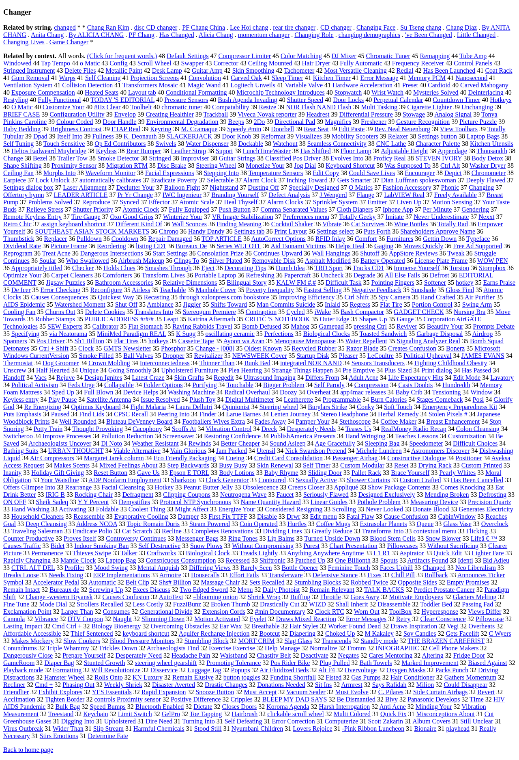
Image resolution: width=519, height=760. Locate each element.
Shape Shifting (22, 165)
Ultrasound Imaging (270, 377)
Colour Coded (74, 121)
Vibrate (331, 224)
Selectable (220, 180)
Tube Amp (473, 55)
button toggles (241, 677)
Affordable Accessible (32, 633)
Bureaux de (64, 589)
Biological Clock (208, 553)
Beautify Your (445, 326)
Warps (67, 77)
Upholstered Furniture (190, 370)
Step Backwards (188, 465)
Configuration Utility (77, 114)
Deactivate (314, 655)
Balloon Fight (182, 187)
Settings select (335, 231)
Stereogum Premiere (209, 311)
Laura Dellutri (194, 406)
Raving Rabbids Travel (202, 326)
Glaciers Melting (474, 596)
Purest (311, 545)
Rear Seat (316, 129)
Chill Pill (403, 575)
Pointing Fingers (392, 282)
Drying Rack (435, 465)
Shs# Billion (175, 582)
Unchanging (477, 107)
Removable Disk (273, 260)
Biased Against (487, 662)
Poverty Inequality (270, 289)
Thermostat (18, 362)
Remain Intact (21, 589)
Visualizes (308, 136)
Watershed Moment (79, 304)
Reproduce (96, 202)
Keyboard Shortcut (350, 165)
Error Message (379, 77)
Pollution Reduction (127, 436)
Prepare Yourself (84, 655)
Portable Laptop (215, 275)
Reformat (273, 136)
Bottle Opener (300, 567)
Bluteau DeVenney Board (139, 421)
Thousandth (491, 150)
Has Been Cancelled (477, 479)
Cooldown (125, 238)
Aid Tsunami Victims (298, 246)
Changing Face (375, 27)
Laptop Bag (120, 560)
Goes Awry (365, 596)
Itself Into (70, 136)
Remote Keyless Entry (32, 216)
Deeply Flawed (485, 180)
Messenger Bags (197, 538)
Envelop (125, 114)
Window (481, 392)
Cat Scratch (137, 531)
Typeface (478, 238)
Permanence (47, 553)
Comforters (117, 275)
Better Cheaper (240, 443)
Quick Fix (393, 713)
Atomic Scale (196, 202)
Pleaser (348, 355)
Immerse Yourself (417, 267)
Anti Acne (392, 706)
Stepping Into (221, 172)
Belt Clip (137, 582)
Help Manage (282, 648)
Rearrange (78, 487)
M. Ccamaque (199, 129)
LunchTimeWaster (267, 150)
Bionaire (425, 728)
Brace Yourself (410, 472)
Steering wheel (279, 406)
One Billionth (353, 560)
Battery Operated (382, 260)
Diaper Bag (59, 662)
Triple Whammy (67, 648)
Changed (434, 567)
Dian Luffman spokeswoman (418, 180)
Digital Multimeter (249, 399)
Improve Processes (67, 436)
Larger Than (77, 611)
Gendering (475, 209)
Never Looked (384, 509)
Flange (366, 194)
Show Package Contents (399, 487)
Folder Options (163, 384)
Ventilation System (27, 85)
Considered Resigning (294, 509)
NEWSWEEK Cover (259, 355)
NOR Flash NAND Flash (318, 107)
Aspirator (411, 553)
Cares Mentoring (390, 655)
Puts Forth (377, 231)
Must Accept (260, 692)
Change (13, 158)
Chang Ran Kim (108, 27)
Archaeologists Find (173, 648)
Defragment (137, 494)
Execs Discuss (151, 589)
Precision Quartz (489, 501)
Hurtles (297, 523)
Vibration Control (228, 428)
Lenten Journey (290, 414)
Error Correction (293, 721)
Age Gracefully (335, 443)
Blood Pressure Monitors (142, 640)
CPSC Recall (131, 414)
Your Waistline (60, 479)
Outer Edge (334, 319)
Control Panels (473, 63)
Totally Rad (453, 224)
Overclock (494, 523)
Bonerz (455, 348)
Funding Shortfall (293, 677)
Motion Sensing (451, 202)
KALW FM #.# (296, 282)
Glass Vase (457, 523)
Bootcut (269, 633)
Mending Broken (447, 494)
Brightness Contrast (76, 129)
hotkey (465, 282)
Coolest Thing (147, 509)
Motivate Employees (416, 596)
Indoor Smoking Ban (101, 545)
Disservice (164, 670)
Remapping (435, 55)
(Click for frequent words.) (122, 55)
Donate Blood (431, 509)
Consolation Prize (220, 253)
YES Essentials (111, 692)
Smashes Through (168, 267)
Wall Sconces (189, 224)
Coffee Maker (398, 421)
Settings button (437, 136)
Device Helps (141, 392)
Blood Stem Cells (393, 538)
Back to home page (28, 749)
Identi (465, 560)
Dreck (269, 428)
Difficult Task (344, 282)
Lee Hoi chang (249, 27)
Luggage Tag (204, 670)
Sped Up (63, 392)
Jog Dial (305, 165)
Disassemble (393, 604)
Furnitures (399, 238)
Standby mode (379, 640)
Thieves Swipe (92, 553)
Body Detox (487, 158)
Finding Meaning (239, 224)
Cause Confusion (406, 516)
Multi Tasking (379, 107)
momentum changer (264, 34)
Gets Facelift (462, 633)
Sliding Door (325, 472)
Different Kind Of (139, 224)
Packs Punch (451, 670)
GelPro (171, 713)
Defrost (439, 275)
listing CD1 (151, 246)
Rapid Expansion (164, 692)
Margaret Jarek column (114, 458)
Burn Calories (389, 399)
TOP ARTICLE (222, 238)
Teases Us (358, 428)
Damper (188, 516)
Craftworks (161, 553)
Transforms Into (382, 531)
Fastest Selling (323, 289)
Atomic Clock (140, 209)
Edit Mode (466, 377)
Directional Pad (295, 121)
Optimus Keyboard (95, 406)
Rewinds (200, 443)
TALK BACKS (384, 589)
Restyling (15, 99)
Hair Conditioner (412, 677)
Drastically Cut (279, 604)
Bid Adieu (496, 560)
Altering (432, 655)
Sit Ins (323, 684)
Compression (371, 384)
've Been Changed (428, 34)
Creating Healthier (170, 114)
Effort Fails (244, 575)
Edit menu (323, 516)
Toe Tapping (206, 713)
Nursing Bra (470, 311)
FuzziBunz (187, 604)
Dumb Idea (290, 267)
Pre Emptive (359, 370)
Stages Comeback (439, 399)
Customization (467, 436)
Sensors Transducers (378, 362)
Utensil (266, 450)
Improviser (195, 158)
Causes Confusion (125, 596)
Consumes (116, 611)
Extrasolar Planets (383, 523)
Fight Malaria (148, 406)
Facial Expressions (169, 172)
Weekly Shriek (123, 684)
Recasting (156, 297)
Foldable (107, 509)
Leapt (170, 319)
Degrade (364, 275)
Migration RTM (127, 165)
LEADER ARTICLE (81, 194)
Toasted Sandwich (383, 333)
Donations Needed (281, 684)
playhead (458, 728)
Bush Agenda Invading (247, 99)
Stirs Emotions (59, 735)
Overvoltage (361, 670)
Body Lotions (237, 472)
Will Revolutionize (116, 670)
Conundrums (20, 648)
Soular (47, 260)
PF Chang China (203, 27)
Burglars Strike (327, 406)
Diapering (302, 633)
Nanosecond (471, 77)
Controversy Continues (136, 538)
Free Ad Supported (477, 246)
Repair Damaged (170, 238)
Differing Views (210, 567)
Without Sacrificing (452, 545)
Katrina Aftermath (211, 319)
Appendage (452, 150)
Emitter (377, 202)
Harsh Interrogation (344, 706)
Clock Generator (227, 479)
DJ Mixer (344, 55)
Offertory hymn (23, 194)
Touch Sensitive (64, 143)
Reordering (111, 246)
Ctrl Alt (450, 165)
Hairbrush (244, 713)
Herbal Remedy (398, 414)
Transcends (336, 640)
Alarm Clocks (285, 202)
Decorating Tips (245, 267)
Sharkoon (183, 479)
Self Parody (329, 384)
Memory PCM (427, 77)
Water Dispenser (207, 143)
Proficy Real (389, 158)
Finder (208, 414)
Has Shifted (315, 150)
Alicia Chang (216, 34)
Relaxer (398, 136)
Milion (425, 684)
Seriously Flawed (326, 494)
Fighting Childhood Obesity (450, 362)
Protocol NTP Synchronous (195, 501)
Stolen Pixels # (448, 414)
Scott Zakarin (385, 721)
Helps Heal (350, 246)
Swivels (166, 143)
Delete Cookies (105, 311)
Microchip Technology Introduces (281, 92)
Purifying (204, 384)
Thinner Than (216, 362)
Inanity (12, 472)
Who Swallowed (87, 260)
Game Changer (68, 42)
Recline (172, 531)
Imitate (395, 216)
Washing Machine (191, 392)
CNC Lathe (391, 143)
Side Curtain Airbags (440, 692)
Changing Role (313, 34)
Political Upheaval (427, 355)
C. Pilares (390, 692)
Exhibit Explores (60, 692)
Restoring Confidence (232, 436)
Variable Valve (304, 85)
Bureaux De (191, 246)
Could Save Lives (372, 172)
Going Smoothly (129, 370)
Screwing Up (106, 589)
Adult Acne (363, 377)
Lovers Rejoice (312, 728)
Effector (159, 202)
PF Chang (141, 34)
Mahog (300, 326)
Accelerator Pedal (56, 582)
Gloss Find (460, 289)
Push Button (235, 209)
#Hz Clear (107, 107)
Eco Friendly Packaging (185, 458)
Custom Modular (362, 465)
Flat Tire (391, 304)
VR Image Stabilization (242, 216)
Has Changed (176, 34)
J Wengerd (333, 194)
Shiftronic (272, 560)
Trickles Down (118, 648)
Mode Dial (53, 604)
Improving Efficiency (307, 297)
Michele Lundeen (378, 450)
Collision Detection (87, 85)
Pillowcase (490, 618)
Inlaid (332, 304)
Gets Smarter (354, 180)
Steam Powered (209, 523)
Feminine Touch (349, 567)
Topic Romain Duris (153, 523)
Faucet (285, 494)
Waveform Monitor (110, 172)
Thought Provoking (97, 428)
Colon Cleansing (478, 428)
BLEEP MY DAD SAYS (294, 699)
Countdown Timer (456, 99)
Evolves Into (346, 158)
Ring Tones (243, 538)
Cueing (235, 458)
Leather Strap (188, 150)
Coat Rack (498, 70)
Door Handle (119, 121)
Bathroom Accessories (124, 282)
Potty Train (48, 428)
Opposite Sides (417, 582)
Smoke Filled (96, 355)
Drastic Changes (226, 684)
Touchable (240, 384)
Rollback (436, 575)
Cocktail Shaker (292, 224)
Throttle (330, 596)
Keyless (106, 150)
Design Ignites (103, 377)
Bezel (40, 158)
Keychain (95, 713)
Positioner (469, 458)
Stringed (160, 158)
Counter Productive (28, 538)
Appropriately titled (36, 267)
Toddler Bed (436, 604)
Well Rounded (78, 421)
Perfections (279, 333)
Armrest (351, 684)
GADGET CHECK (419, 311)
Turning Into (198, 721)
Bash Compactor (362, 311)
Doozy (288, 392)
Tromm (356, 648)
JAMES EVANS (482, 355)
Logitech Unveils (252, 85)
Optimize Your (22, 275)
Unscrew (14, 370)
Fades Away (270, 421)
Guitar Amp (207, 70)
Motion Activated (217, 618)
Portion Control (432, 304)
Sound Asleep (287, 443)
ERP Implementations (121, 575)
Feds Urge (81, 384)
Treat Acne (56, 253)
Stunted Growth (104, 662)
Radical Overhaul (247, 392)
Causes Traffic (22, 545)
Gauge (405, 319)
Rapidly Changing (27, 560)
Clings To (186, 260)
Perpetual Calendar (398, 99)
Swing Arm (477, 304)
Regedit (224, 377)
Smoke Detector (118, 158)
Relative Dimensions (190, 282)
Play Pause (63, 399)
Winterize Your (182, 216)
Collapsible (119, 384)
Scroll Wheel (154, 63)
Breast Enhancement (453, 421)
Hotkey (164, 487)
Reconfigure (106, 289)
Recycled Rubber (314, 348)
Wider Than (68, 728)
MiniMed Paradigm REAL (131, 333)
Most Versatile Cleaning (355, 70)
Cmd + (44, 684)
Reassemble (88, 516)
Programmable (342, 399)
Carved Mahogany (484, 85)
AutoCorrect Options (278, 238)
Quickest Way (116, 297)
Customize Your (63, 107)
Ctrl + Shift (54, 348)
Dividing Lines (282, 531)
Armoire (170, 575)
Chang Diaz (461, 27)
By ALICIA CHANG (96, 34)
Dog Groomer (61, 362)
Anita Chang (47, 34)
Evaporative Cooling (141, 516)
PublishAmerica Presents (302, 436)
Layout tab (142, 92)
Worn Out (367, 611)
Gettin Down (440, 238)
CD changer (336, 27)
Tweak (455, 253)
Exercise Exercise (232, 648)
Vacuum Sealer (305, 692)
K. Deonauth (140, 136)
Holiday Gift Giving (57, 472)
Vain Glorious (188, 450)
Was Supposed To (407, 165)
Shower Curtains (368, 479)
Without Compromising (263, 545)
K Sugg (185, 333)
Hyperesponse (439, 611)
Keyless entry (21, 399)
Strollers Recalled (100, 604)
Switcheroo (18, 436)
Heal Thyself (241, 202)
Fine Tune (16, 604)
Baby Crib (409, 392)
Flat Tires (126, 341)
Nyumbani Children (257, 728)
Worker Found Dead (354, 626)
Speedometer (426, 443)
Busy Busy (233, 465)
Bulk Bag (67, 706)
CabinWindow (457, 516)
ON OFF (14, 501)
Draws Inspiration (413, 626)
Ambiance (160, 304)
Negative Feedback (376, 289)
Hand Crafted (437, 297)
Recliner (14, 684)
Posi (478, 399)
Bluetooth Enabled (159, 706)
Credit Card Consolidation (288, 458)
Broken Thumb (230, 604)
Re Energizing (43, 406)
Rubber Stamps (55, 319)
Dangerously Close (28, 655)
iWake (323, 311)
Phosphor (173, 348)
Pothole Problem (379, 501)
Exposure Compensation (43, 92)
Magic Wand (204, 85)
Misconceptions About (445, 713)
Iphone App (398, 209)
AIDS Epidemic (24, 304)
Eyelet (258, 618)
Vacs (40, 377)
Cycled (295, 311)
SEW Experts (64, 326)
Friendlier (16, 692)
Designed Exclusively (386, 494)
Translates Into (154, 311)
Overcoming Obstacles (180, 626)
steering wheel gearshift (166, 662)
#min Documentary (280, 611)
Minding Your (434, 706)
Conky (365, 406)
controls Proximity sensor (127, 699)
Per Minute (437, 209)
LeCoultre (380, 355)
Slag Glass (298, 640)
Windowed (17, 63)
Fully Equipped (189, 209)
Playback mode (23, 670)
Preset (410, 85)
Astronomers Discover (440, 450)
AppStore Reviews (413, 253)
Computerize (341, 721)
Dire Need (159, 721)
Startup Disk (312, 355)
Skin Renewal (275, 465)
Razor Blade (362, 348)
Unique (89, 370)
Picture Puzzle (478, 121)
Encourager (420, 172)
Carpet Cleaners (72, 275)
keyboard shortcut (145, 633)
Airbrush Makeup (141, 260)
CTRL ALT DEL (33, 567)
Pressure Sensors (186, 99)
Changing (481, 187)
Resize (268, 107)
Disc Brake (172, 165)
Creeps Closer (306, 487)
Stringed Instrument (29, 70)
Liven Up (409, 202)
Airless (141, 289)
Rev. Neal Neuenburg (402, 129)
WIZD (317, 604)
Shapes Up (373, 319)
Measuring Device (434, 501)
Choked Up (340, 633)
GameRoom (18, 662)
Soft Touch (398, 406)
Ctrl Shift (357, 297)
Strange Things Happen (302, 370)
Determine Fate (108, 735)
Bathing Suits (21, 450)
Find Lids (91, 414)
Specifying (25, 333)
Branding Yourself (235, 194)
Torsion (459, 267)
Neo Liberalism (475, 567)
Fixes (374, 575)
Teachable (173, 289)
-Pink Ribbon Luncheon (373, 728)
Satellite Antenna (108, 399)
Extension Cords (223, 611)
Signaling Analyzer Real (428, 341)
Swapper (192, 63)
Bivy (391, 699)
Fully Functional (59, 99)
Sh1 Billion (89, 341)
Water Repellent (366, 341)
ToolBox (400, 611)
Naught (122, 618)
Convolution (205, 77)
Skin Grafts (189, 377)
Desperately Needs (311, 428)
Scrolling (344, 509)
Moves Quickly (423, 246)
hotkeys (158, 341)
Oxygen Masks (405, 670)
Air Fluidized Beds (284, 670)
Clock (86, 348)
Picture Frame (69, 246)
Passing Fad (477, 604)
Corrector (225, 63)
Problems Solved (50, 202)
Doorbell (282, 129)
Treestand (61, 713)
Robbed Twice (369, 582)
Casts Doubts (415, 384)
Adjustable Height (404, 150)
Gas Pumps (365, 677)
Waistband (233, 655)
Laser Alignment (85, 187)
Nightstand (224, 187)
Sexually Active (316, 479)
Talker (129, 553)
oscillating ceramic (229, 333)
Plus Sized (398, 370)
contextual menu (434, 531)
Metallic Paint (123, 70)
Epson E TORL (189, 472)
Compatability (230, 107)
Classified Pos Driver (293, 158)
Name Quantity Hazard (270, 501)
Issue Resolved (160, 399)
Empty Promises (468, 582)
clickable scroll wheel (295, 713)
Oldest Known (263, 348)
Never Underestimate (441, 216)
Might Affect (191, 509)
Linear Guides (329, 501)
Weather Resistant (155, 443)
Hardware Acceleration (362, 85)
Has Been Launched (449, 70)
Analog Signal (453, 114)
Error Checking (61, 289)
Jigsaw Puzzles (65, 282)
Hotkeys (500, 99)
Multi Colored (352, 713)
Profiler (74, 567)
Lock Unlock (53, 180)
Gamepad (331, 326)
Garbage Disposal (439, 333)
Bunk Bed (257, 362)
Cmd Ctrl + (66, 626)
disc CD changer (156, 27)
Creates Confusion (412, 348)
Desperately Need (139, 655)
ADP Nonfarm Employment (124, 479)
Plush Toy (203, 399)
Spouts (389, 560)
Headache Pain (191, 655)
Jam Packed (231, 450)
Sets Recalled (267, 582)
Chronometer (489, 172)
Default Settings (188, 55)
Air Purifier (480, 297)
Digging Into (77, 721)
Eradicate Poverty (174, 180)
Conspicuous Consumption (181, 560)
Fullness (103, 136)
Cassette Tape (196, 341)
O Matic (22, 107)
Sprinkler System (335, 202)
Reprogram (17, 253)
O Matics (361, 187)
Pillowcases (402, 545)
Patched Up (310, 560)
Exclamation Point (27, 611)
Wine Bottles (411, 224)
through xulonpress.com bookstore (224, 297)
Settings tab (249, 231)
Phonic (450, 187)
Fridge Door (469, 655)
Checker (83, 267)
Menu (245, 589)
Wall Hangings (331, 253)
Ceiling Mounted (270, 63)
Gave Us (148, 472)
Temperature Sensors (276, 172)
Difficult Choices (475, 443)
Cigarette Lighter (429, 107)
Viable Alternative (137, 450)
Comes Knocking (463, 487)
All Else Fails (402, 275)
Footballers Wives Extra (213, 421)
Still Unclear (476, 721)
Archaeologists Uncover (59, 443)
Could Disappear (465, 684)
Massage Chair (220, 582)
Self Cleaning (103, 77)
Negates (348, 655)
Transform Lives (163, 275)
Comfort (366, 238)
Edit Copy (326, 172)
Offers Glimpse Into (29, 487)
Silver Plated (225, 260)
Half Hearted (53, 370)
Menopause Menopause (305, 341)
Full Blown (98, 392)
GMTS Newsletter (127, 348)
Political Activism (34, 384)
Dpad (40, 136)
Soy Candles (419, 633)
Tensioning (446, 392)
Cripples (242, 699)
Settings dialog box (28, 187)
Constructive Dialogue (416, 458)
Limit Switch (135, 713)
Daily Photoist (281, 589)
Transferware (285, 575)
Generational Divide (165, 611)
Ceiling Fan (18, 172)
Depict (453, 172)
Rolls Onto (108, 677)
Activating (72, 509)
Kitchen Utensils (491, 143)
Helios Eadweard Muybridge (48, 150)
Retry (403, 618)
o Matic (90, 63)
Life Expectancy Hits (415, 377)
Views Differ (485, 611)
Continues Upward (277, 253)
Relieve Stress (44, 209)
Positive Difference (196, 699)
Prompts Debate (494, 326)
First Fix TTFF (227, 516)
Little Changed (476, 34)
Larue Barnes (243, 414)
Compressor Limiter (245, 55)
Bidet (58, 545)
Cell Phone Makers (454, 648)
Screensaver (178, 436)
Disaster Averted (173, 684)
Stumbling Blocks (317, 582)
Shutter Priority (93, 209)
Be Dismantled (356, 699)
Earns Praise (499, 282)
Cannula (14, 618)
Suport (224, 150)
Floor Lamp (356, 150)
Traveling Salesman (37, 531)
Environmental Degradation (182, 121)
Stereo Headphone (344, 414)
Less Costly (148, 604)
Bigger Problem (284, 384)
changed (64, 27)
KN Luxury (148, 677)
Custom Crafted (420, 479)
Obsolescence (260, 487)
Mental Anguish (158, 567)
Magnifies (338, 121)
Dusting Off (263, 187)
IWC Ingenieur (182, 194)
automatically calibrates (110, 180)
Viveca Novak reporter (267, 114)
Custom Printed (481, 465)
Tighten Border (65, 699)
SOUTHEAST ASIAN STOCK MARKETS (92, 231)
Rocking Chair (94, 494)
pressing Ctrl (370, 326)
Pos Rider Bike (290, 662)
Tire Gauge (86, 216)
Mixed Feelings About (128, 465)
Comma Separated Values (293, 209)
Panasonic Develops (433, 699)
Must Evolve (352, 692)
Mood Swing (111, 567)
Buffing (300, 596)
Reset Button (110, 472)
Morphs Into (59, 172)
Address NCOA (96, 523)
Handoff (14, 377)
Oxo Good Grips (132, 216)
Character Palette (438, 143)
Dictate (202, 706)
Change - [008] (214, 348)
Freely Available (455, 194)
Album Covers (431, 721)
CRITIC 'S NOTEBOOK (277, 319)
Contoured (272, 479)
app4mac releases (363, 392)
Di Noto (111, 443)
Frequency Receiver (418, 63)
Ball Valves (138, 355)
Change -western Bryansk (59, 596)
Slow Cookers (81, 640)
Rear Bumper (144, 150)
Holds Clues (119, 267)
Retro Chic (17, 224)
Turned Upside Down (332, 538)
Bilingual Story (246, 282)
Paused (60, 414)
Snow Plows (206, 545)
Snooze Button (214, 692)
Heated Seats (101, 92)
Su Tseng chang (420, 27)
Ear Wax (231, 626)
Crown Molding (109, 362)
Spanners (15, 341)
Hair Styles (304, 626)
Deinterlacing (486, 92)
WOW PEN (492, 260)
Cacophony (147, 428)
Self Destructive (159, 545)
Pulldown (89, 238)
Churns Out (60, 311)
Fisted (333, 677)
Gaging (383, 246)
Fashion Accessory (406, 187)
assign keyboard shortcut (73, 224)
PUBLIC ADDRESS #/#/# (119, 319)
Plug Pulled (335, 662)
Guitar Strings (237, 158)
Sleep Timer (287, 77)
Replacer (55, 238)
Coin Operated (259, 523)
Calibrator (105, 326)
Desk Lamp (167, 70)
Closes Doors (239, 706)
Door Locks (348, 99)
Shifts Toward (228, 304)
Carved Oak (246, 77)
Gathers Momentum (470, 677)
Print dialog (437, 370)
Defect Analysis (289, 194)
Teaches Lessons (416, 436)
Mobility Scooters (355, 136)
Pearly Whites (457, 472)
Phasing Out (78, 684)
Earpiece (14, 180)
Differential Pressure (366, 114)
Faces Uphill (396, 567)
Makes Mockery (32, 640)
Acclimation (19, 699)
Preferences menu (306, 216)
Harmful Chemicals (158, 728)
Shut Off (126, 304)
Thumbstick (18, 238)
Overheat (319, 392)
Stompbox (492, 267)
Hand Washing (30, 509)
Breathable (265, 626)
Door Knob (236, 136)
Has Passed (476, 370)
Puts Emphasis (22, 414)
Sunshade (423, 289)
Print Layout (290, 231)
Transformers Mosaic (150, 85)
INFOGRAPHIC (397, 648)
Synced (129, 202)
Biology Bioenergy (116, 626)
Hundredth (456, 384)
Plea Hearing (245, 370)
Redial (405, 70)
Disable (267, 516)
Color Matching (301, 55)
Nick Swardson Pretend (315, 450)
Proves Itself (80, 538)
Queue (425, 523)
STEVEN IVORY (439, 158)
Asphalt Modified (328, 260)
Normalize (323, 648)
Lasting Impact (22, 626)
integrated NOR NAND (311, 362)
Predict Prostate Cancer (444, 589)
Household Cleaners (37, 516)
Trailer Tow (72, 158)
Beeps (236, 121)
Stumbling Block (206, 640)
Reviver (407, 326)
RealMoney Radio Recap (413, 428)
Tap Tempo (55, 63)
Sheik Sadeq (52, 501)
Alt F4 (326, 670)
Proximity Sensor (74, 165)
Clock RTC (329, 611)
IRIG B (55, 494)
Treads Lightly (259, 553)
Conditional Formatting (196, 92)
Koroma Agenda (287, 706)
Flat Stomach (145, 326)
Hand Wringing (365, 436)
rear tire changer (294, 27)
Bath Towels (375, 662)
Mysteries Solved (436, 92)
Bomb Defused (261, 326)
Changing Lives (24, 42)
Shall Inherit (352, 604)
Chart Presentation (353, 545)
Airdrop (482, 333)
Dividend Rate (22, 246)
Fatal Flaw (360, 516)
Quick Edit (447, 553)
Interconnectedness (165, 362)
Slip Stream (108, 728)
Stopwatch (348, 92)
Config (118, 63)
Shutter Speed (305, 99)
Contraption (261, 311)
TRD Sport (328, 267)
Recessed (237, 560)
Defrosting (492, 494)
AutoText (171, 596)
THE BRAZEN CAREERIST (446, 640)
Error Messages (366, 618)
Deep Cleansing (46, 523)
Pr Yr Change (134, 194)
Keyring (160, 129)
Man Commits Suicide (286, 304)
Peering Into (174, 414)
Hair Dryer (316, 63)
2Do (259, 121)
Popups (240, 670)
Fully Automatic (361, 63)
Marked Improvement (429, 662)
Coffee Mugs (333, 523)
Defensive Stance (335, 575)
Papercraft (297, 275)
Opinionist (236, 406)
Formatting (67, 670)
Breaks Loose (21, 575)
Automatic (102, 582)
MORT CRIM (256, 640)
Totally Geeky (357, 216)
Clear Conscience (443, 618)
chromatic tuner (181, 107)
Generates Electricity (486, 509)
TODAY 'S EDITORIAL (122, 99)
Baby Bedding (22, 129)
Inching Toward (306, 180)
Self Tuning (18, 143)
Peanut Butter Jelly (208, 487)
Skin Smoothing (253, 70)
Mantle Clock (78, 560)
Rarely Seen (256, 567)
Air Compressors (52, 458)
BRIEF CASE (21, 114)
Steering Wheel (216, 165)
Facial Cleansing (123, 487)
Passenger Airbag (355, 458)
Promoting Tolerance (233, 662)
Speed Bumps (107, 706)
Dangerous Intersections (111, 253)
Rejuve (65, 377)
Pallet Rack (366, 472)
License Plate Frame (441, 260)
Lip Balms (280, 538)
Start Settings (170, 253)
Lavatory (502, 377)
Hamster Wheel (64, 677)
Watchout (285, 143)
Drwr (293, 516)
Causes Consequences (59, 297)
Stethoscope (355, 421)
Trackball (215, 114)
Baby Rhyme (281, 472)
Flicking (477, 531)
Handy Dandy (206, 231)
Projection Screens (155, 77)
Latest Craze (148, 377)
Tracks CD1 (368, 267)
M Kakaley (379, 633)
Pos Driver (51, 341)
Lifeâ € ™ (484, 538)
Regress (360, 304)
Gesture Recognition (423, 121)
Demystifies (134, 501)
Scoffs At (184, 428)
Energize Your (236, 509)
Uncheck (332, 275)
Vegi (453, 626)
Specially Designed (314, 187)
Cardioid (439, 85)
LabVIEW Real (404, 194)
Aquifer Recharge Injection (214, 633)
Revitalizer (208, 355)
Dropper (173, 355)
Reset (401, 465)
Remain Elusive (193, 677)
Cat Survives (367, 224)
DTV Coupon (85, 618)
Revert (486, 692)
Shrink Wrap (264, 596)
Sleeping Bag (382, 443)
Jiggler (192, 304)
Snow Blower (443, 538)
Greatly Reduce (332, 531)
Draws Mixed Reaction (306, 618)
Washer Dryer (488, 165)
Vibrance (46, 618)
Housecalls (205, 575)
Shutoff (370, 253)
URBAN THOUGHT (76, 450)
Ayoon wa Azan (244, 341)
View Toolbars (459, 129)
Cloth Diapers (355, 209)
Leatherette (298, 399)
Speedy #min (244, 129)
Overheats (481, 626)
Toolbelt (141, 107)
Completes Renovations (222, 531)
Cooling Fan (19, 311)
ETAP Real (126, 129)
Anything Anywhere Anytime (325, 553)
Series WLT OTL (239, 246)
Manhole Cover (215, 289)
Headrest (318, 114)
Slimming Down (163, 618)
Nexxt (486, 216)
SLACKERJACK (189, 136)
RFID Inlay (330, 238)
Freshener (373, 121)
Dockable (250, 143)
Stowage (414, 114)
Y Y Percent (93, 501)
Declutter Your (135, 187)
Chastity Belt (274, 655)
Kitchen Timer (332, 77)
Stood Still (208, 728)
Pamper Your (313, 421)
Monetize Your (265, 165)
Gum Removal (30, 77)
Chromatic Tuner (388, 55)
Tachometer (299, 70)
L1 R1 (381, 553)
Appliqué (346, 487)
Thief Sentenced (92, 633)
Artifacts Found (427, 560)
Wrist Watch (387, 92)
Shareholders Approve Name (437, 231)
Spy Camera (395, 297)
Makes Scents (72, 465)
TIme (477, 699)
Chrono (168, 231)
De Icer (21, 289)
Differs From (322, 377)
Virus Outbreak (23, 728)
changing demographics (369, 34)
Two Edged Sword (204, 589)
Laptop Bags (483, 136)
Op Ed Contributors (120, 143)
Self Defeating (243, 721)
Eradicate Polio (92, 531)
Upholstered (120, 721)
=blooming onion (215, 596)
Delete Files (80, 70)
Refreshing (260, 275)
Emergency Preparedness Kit (459, 406)
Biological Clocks (326, 333)
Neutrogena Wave (243, 494)
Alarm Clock (260, 180)
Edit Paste (352, 129)
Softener (435, 282)
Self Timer (316, 465)
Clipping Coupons (186, 494)
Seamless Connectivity (337, 143)
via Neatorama (68, 333)
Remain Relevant (331, 589)
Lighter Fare (488, 553)
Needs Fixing (66, 575)
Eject (208, 267)
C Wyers (500, 633)
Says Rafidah (389, 684)
